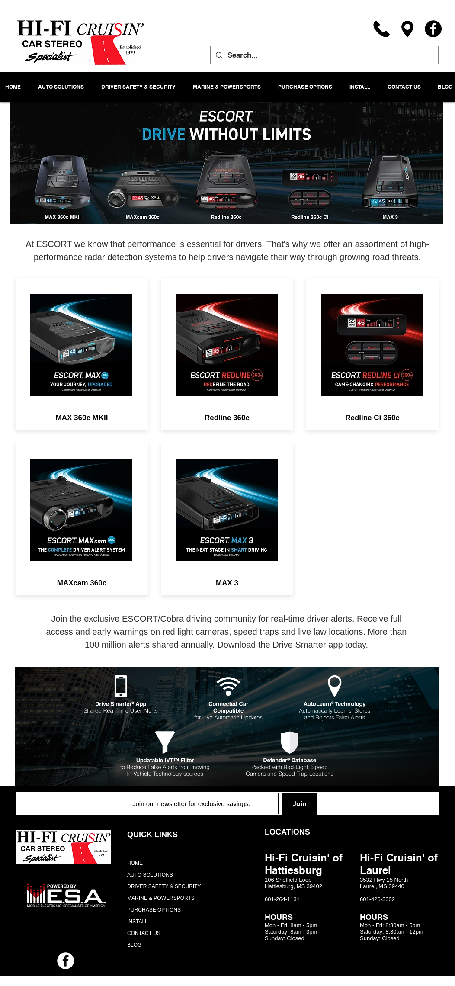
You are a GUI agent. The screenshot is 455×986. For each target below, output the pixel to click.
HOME (135, 863)
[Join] (299, 804)
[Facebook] (433, 28)
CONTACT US (143, 933)
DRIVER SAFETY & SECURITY (164, 886)
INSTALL (137, 922)
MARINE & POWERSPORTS (161, 898)
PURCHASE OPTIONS (154, 910)
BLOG (134, 945)
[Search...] (324, 55)
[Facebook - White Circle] (65, 960)
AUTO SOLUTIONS (150, 875)
